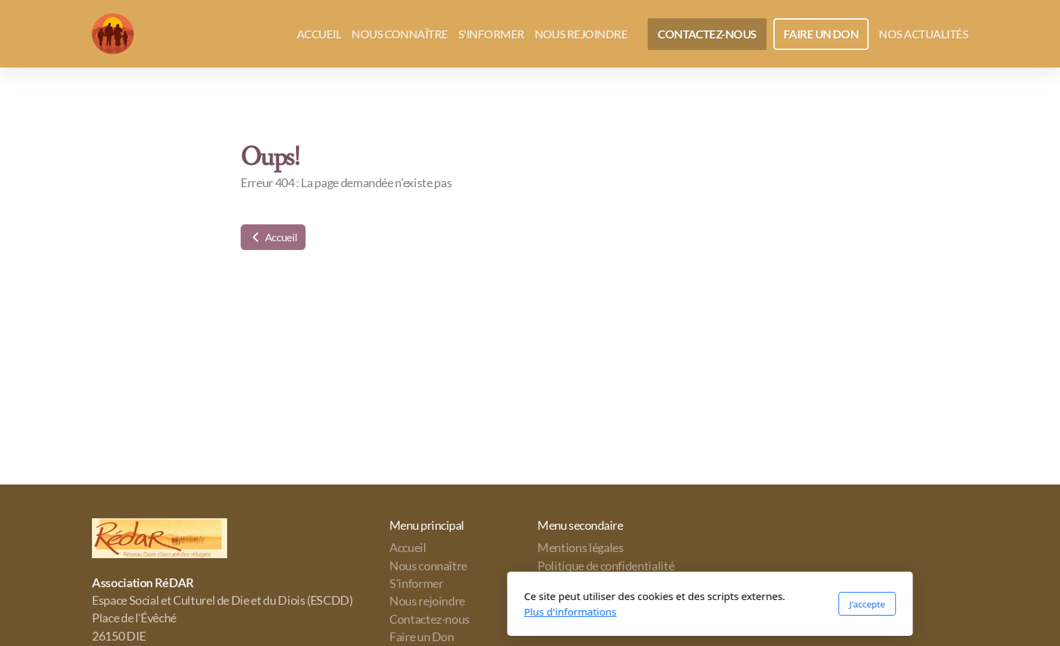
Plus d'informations (390, 611)
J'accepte (687, 604)
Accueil (273, 236)
